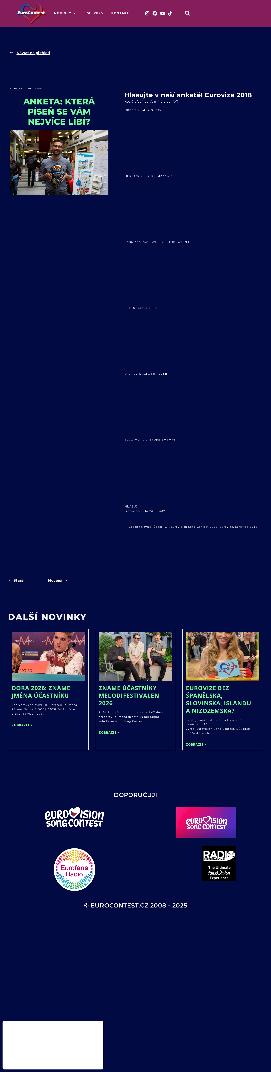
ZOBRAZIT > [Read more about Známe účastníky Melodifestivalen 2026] (109, 733)
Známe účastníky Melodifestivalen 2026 (129, 695)
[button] (189, 13)
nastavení (42, 1063)
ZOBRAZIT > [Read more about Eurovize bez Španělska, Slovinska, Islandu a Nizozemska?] (196, 745)
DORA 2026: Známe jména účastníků (41, 692)
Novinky (65, 13)
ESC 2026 (94, 13)
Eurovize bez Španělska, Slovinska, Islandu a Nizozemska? (218, 699)
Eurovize (38, 89)
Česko (30, 89)
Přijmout (86, 1055)
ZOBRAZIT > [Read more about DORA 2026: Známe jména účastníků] (22, 725)
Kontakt (120, 13)
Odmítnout (86, 1062)
